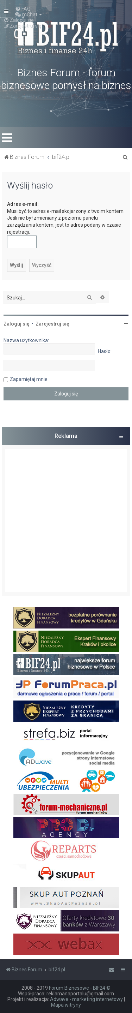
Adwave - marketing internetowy (86, 999)
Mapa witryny (66, 1005)
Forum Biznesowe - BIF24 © (80, 988)
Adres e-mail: (23, 204)
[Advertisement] (66, 520)
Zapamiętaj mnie (29, 379)
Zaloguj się (17, 324)
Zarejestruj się (52, 324)
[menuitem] (23, 9)
